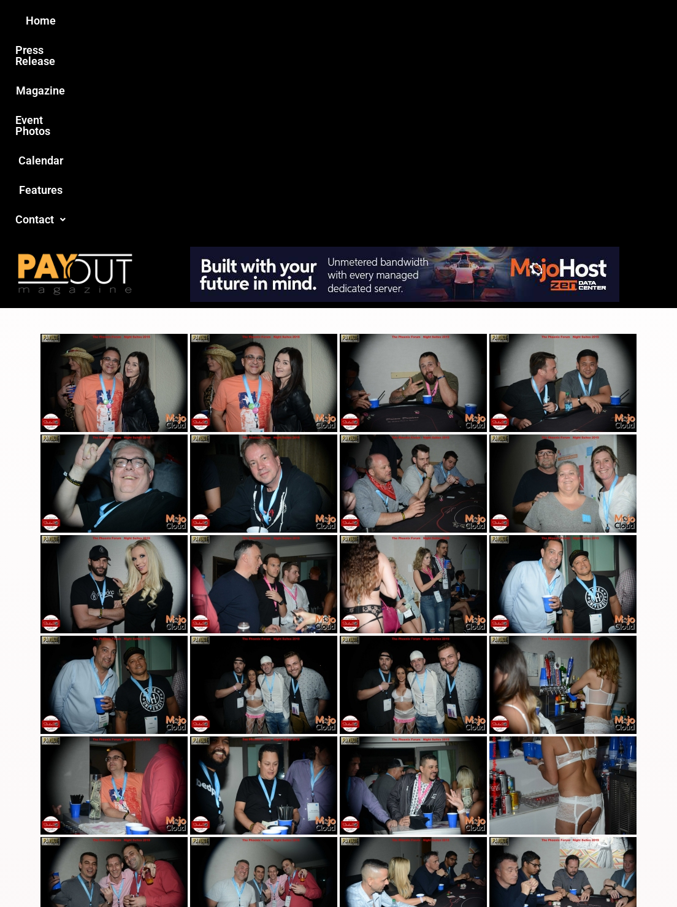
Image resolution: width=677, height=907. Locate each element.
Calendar (417, 20)
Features (480, 20)
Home (122, 20)
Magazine (268, 20)
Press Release (190, 20)
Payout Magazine (207, 871)
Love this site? (157, 812)
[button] (545, 21)
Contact (545, 20)
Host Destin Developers (599, 871)
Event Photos (344, 20)
